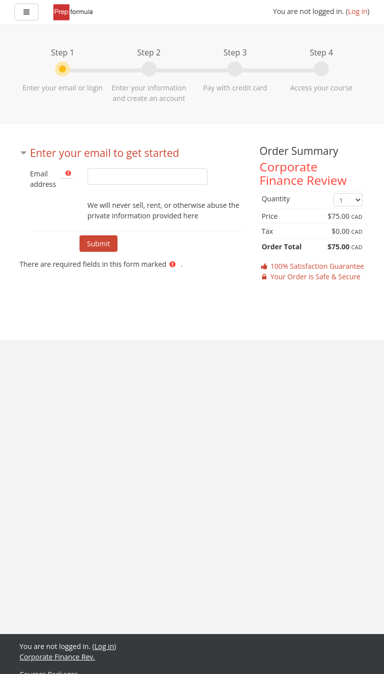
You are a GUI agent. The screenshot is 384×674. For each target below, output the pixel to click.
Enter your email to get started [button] (104, 153)
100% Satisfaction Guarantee (312, 266)
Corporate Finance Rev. (57, 657)
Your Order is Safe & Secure (310, 276)
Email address (43, 179)
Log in (358, 11)
